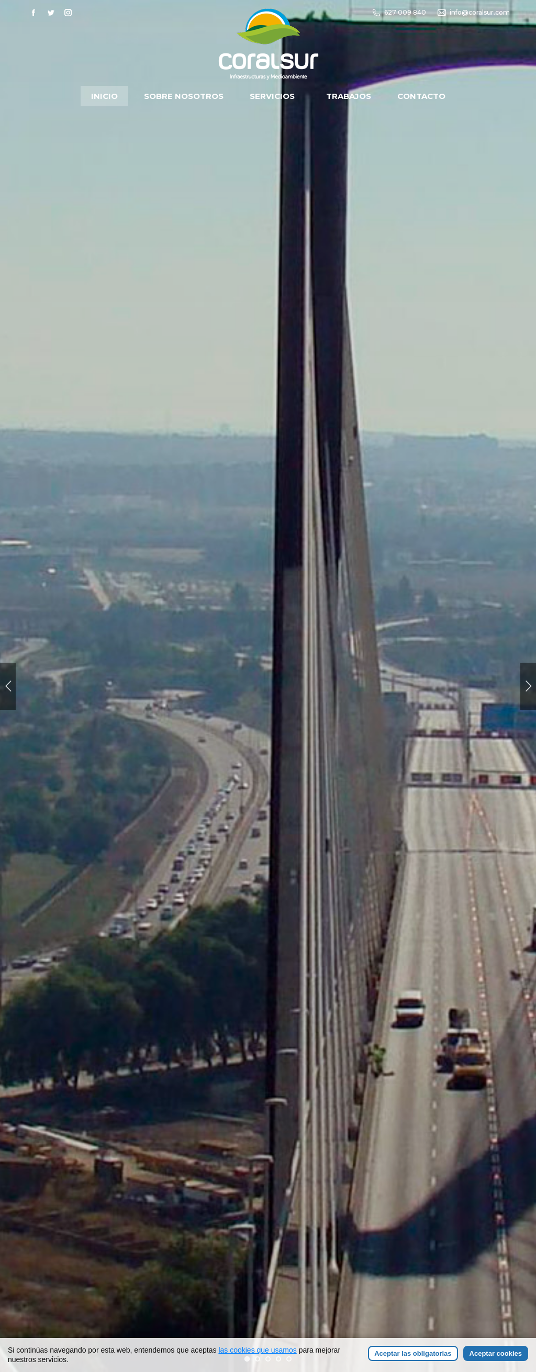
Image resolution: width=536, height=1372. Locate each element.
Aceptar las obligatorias (412, 1355)
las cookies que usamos (257, 1352)
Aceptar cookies (496, 1355)
